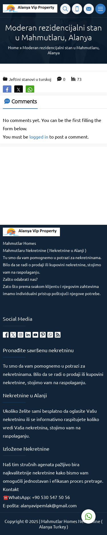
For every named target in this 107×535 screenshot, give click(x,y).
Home (13, 47)
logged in (38, 136)
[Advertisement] (45, 185)
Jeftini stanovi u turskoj (30, 79)
